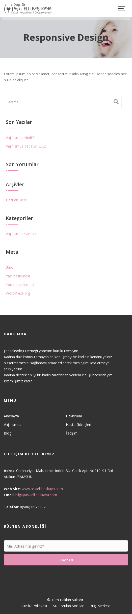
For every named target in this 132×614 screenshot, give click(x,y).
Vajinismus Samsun (21, 233)
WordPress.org (18, 293)
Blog (8, 432)
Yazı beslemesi (18, 276)
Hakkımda (74, 416)
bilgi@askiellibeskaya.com (36, 494)
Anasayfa (11, 416)
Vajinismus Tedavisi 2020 (26, 146)
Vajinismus (12, 424)
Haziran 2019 (16, 200)
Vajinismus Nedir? (20, 137)
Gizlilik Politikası (34, 605)
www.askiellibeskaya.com (42, 488)
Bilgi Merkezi (100, 605)
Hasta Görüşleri (78, 424)
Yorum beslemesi (20, 284)
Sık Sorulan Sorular (68, 605)
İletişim (71, 432)
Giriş (9, 267)
